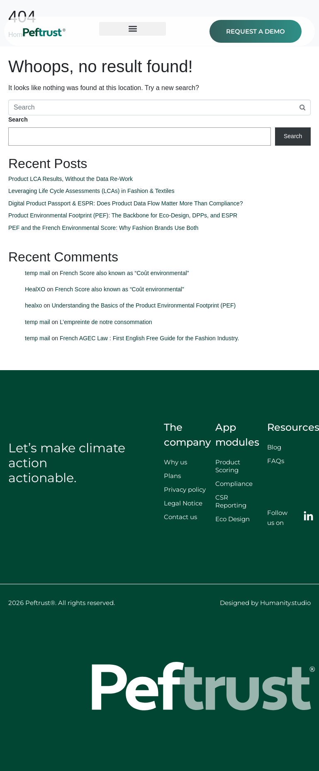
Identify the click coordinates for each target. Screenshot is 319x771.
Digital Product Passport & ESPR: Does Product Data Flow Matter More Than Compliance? (125, 203)
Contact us (180, 517)
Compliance (234, 484)
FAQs (275, 461)
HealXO (35, 289)
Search (18, 119)
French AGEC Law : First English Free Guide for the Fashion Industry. (149, 338)
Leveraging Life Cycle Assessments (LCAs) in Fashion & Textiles (91, 191)
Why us (175, 462)
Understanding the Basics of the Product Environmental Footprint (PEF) (144, 305)
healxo (33, 305)
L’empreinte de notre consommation (106, 322)
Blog (274, 447)
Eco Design (232, 519)
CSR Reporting (230, 501)
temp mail (37, 273)
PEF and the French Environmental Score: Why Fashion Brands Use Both (103, 227)
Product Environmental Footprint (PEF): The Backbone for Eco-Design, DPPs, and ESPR (122, 215)
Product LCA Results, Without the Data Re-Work (71, 179)
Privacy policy (185, 489)
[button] (132, 29)
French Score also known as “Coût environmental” (124, 273)
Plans (172, 476)
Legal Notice (183, 503)
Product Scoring (227, 466)
